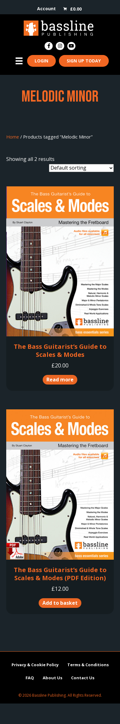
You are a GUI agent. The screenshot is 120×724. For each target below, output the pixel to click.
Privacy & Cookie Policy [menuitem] (35, 664)
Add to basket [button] (60, 602)
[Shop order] (81, 168)
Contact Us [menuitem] (82, 678)
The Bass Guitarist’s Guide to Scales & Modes (60, 350)
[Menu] (19, 61)
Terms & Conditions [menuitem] (88, 664)
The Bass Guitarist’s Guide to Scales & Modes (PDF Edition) (60, 574)
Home (12, 137)
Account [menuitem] (46, 8)
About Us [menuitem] (52, 678)
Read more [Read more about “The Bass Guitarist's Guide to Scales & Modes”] (60, 379)
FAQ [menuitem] (30, 678)
